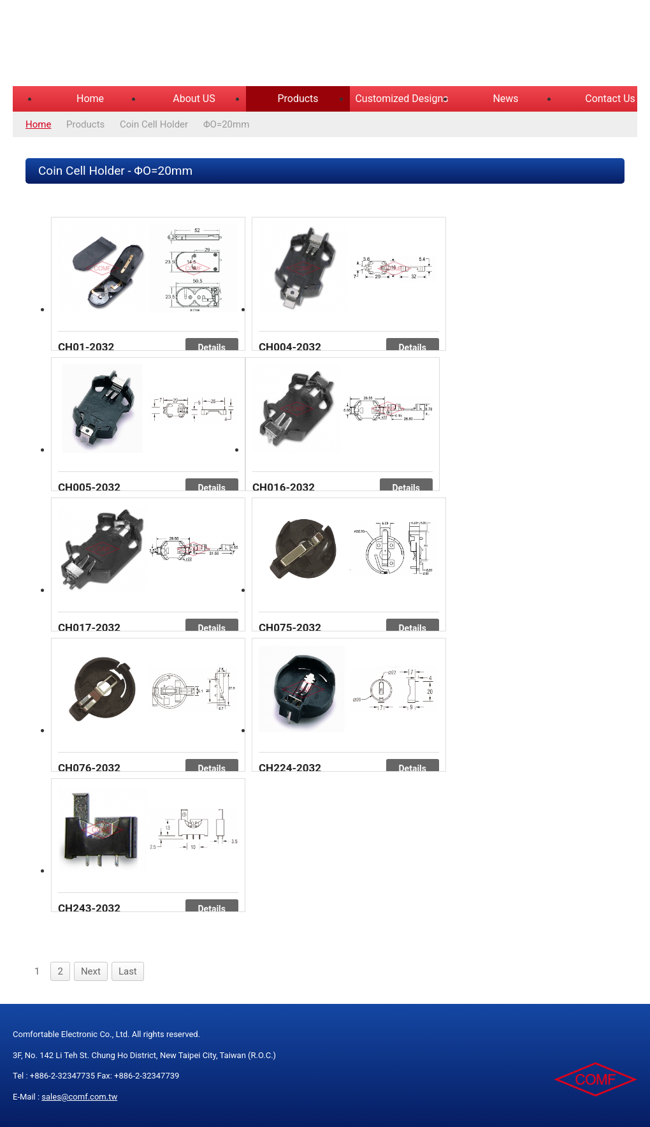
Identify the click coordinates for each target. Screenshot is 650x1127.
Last (128, 971)
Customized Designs (401, 98)
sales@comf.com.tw (79, 1096)
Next (91, 971)
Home (90, 98)
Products (297, 98)
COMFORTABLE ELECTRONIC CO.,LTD (172, 45)
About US (194, 98)
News (505, 98)
